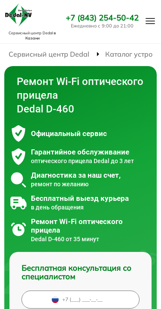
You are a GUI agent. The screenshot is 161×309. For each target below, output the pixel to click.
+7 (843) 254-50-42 (102, 18)
